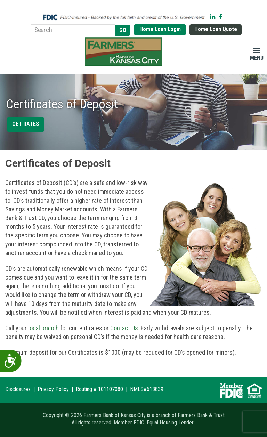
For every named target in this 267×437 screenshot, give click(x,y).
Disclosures (18, 389)
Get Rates (25, 124)
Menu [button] (257, 58)
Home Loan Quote (215, 29)
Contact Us (124, 328)
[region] (133, 112)
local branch (43, 328)
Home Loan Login (160, 29)
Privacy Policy (53, 389)
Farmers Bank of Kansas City (125, 52)
